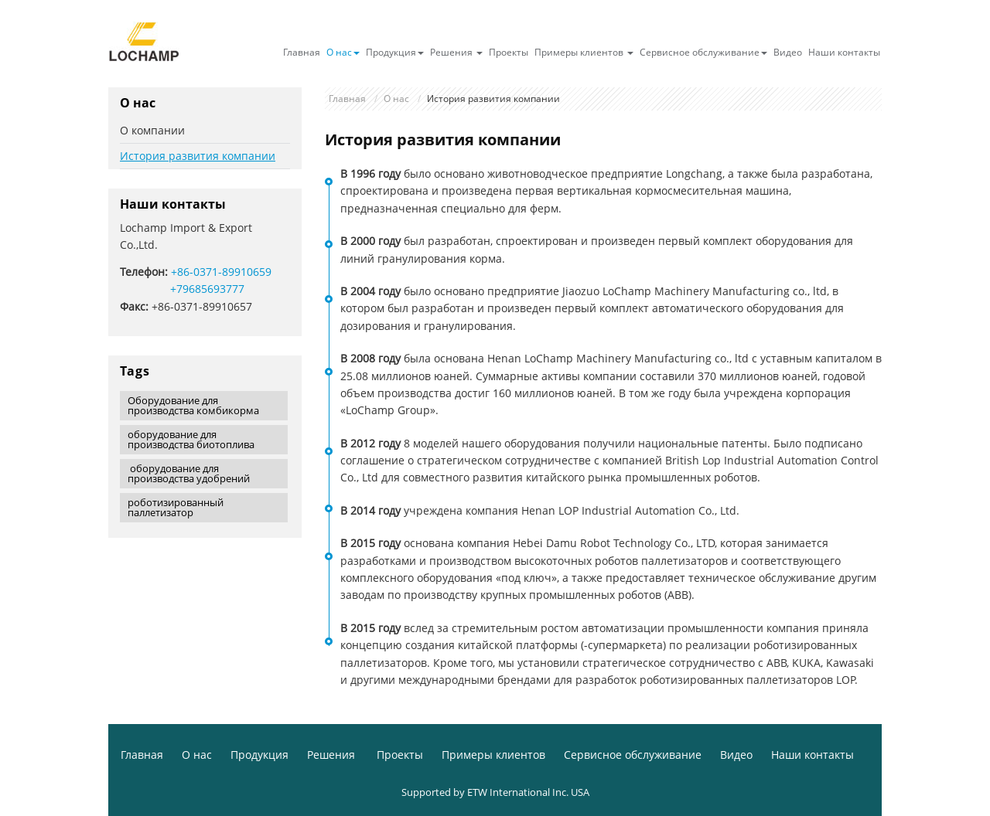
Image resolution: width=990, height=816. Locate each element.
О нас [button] (343, 52)
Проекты (508, 52)
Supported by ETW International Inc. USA (495, 792)
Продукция (259, 754)
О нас (396, 98)
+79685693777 (207, 288)
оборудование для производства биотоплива (191, 439)
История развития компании (197, 155)
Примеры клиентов (493, 754)
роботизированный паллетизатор (176, 507)
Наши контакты (844, 52)
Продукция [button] (395, 52)
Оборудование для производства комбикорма (193, 405)
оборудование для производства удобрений (189, 473)
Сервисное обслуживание (633, 754)
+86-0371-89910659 (221, 271)
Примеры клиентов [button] (583, 52)
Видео (787, 52)
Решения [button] (456, 52)
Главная (301, 52)
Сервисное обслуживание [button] (703, 52)
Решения (332, 754)
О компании (152, 130)
